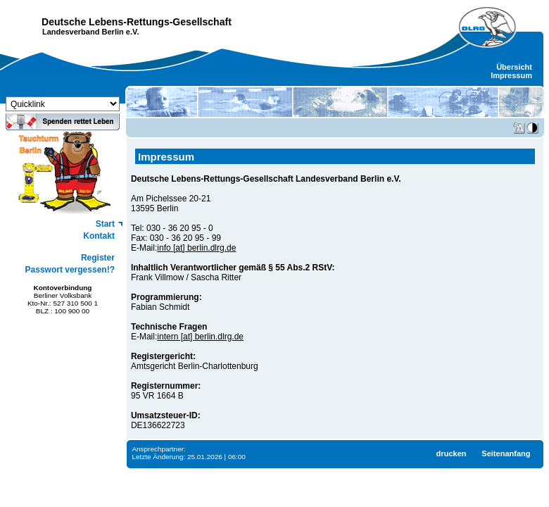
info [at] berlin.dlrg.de (196, 248)
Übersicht (514, 67)
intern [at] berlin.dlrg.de (200, 337)
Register (98, 258)
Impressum (511, 75)
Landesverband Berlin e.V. (90, 31)
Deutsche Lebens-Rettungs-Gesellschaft (137, 21)
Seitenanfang (505, 453)
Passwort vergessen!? (70, 270)
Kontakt (99, 236)
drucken (451, 453)
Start (105, 224)
